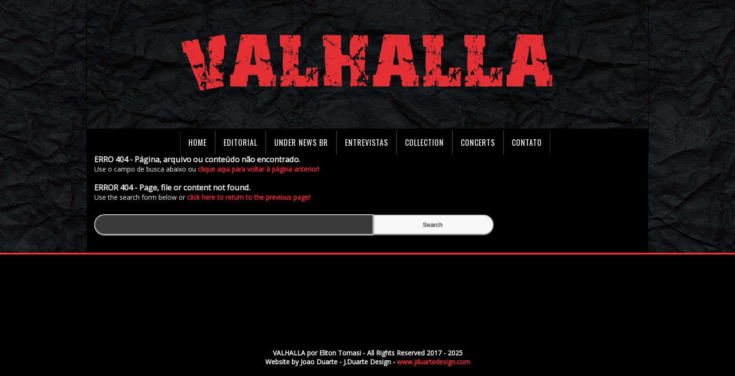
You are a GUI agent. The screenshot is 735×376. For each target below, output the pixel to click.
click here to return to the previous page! (250, 197)
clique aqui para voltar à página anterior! (261, 169)
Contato (527, 142)
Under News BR (301, 142)
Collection (424, 142)
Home (197, 142)
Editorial (240, 142)
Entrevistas (366, 142)
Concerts (478, 142)
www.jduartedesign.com (433, 361)
